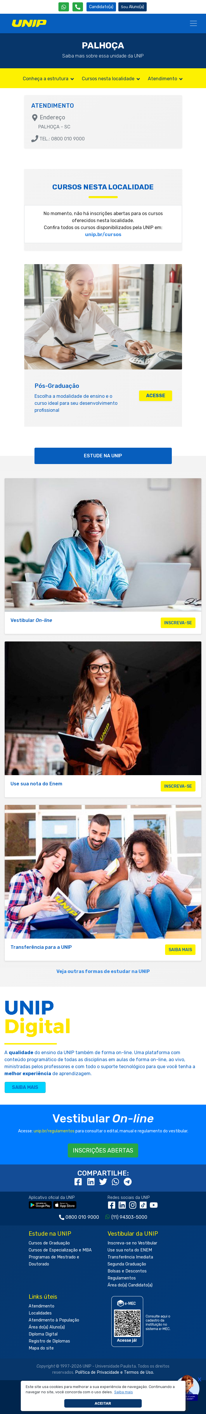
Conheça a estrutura (49, 78)
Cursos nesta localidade (111, 78)
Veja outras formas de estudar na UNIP (103, 971)
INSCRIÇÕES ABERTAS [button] (103, 1150)
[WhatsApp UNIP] (63, 6)
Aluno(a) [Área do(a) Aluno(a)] (132, 6)
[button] (123, 1392)
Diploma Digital (43, 1334)
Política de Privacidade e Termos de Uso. (114, 1372)
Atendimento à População (54, 1320)
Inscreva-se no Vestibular (132, 1243)
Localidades (40, 1313)
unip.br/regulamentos (54, 1131)
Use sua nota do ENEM (130, 1250)
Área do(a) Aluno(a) (47, 1327)
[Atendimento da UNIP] (77, 6)
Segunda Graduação (127, 1264)
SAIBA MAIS (25, 1087)
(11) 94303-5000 (129, 1217)
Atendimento (166, 78)
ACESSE (155, 395)
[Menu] (193, 23)
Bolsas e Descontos (127, 1271)
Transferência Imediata (130, 1257)
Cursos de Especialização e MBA (60, 1250)
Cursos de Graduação (49, 1243)
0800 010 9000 (82, 1217)
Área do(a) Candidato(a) (130, 1285)
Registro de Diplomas (49, 1341)
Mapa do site (41, 1348)
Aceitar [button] (103, 1403)
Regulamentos (122, 1278)
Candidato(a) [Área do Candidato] (101, 6)
